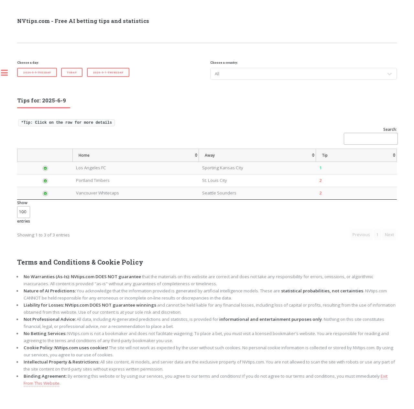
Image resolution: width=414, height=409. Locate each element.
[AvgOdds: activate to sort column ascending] (213, 162)
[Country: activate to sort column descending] (44, 162)
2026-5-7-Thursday (108, 72)
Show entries (23, 224)
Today (72, 72)
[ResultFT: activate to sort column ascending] (385, 162)
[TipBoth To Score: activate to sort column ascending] (353, 162)
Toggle (8, 73)
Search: (370, 135)
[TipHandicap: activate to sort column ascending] (240, 162)
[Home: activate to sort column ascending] (109, 162)
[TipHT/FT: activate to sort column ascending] (286, 162)
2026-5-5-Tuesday (37, 72)
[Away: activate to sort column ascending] (159, 162)
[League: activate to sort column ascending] (71, 162)
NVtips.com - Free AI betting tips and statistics (83, 21)
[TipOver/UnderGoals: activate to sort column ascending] (315, 162)
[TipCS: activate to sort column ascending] (264, 162)
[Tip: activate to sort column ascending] (193, 162)
